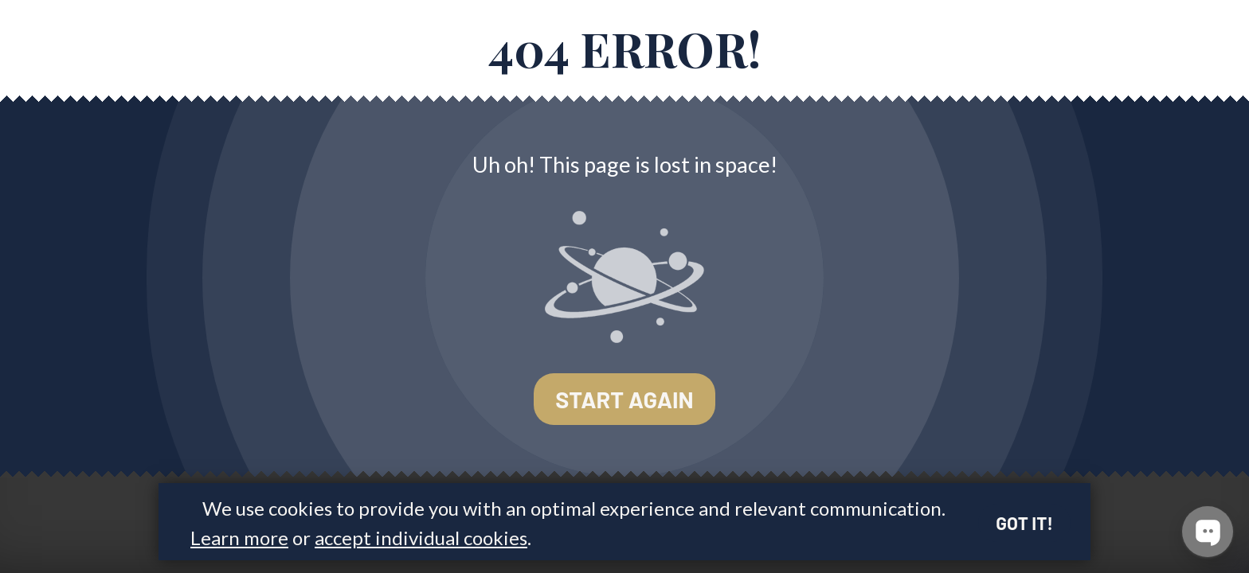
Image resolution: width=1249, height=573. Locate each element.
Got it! (1024, 523)
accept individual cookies (421, 537)
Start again (624, 399)
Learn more (239, 537)
